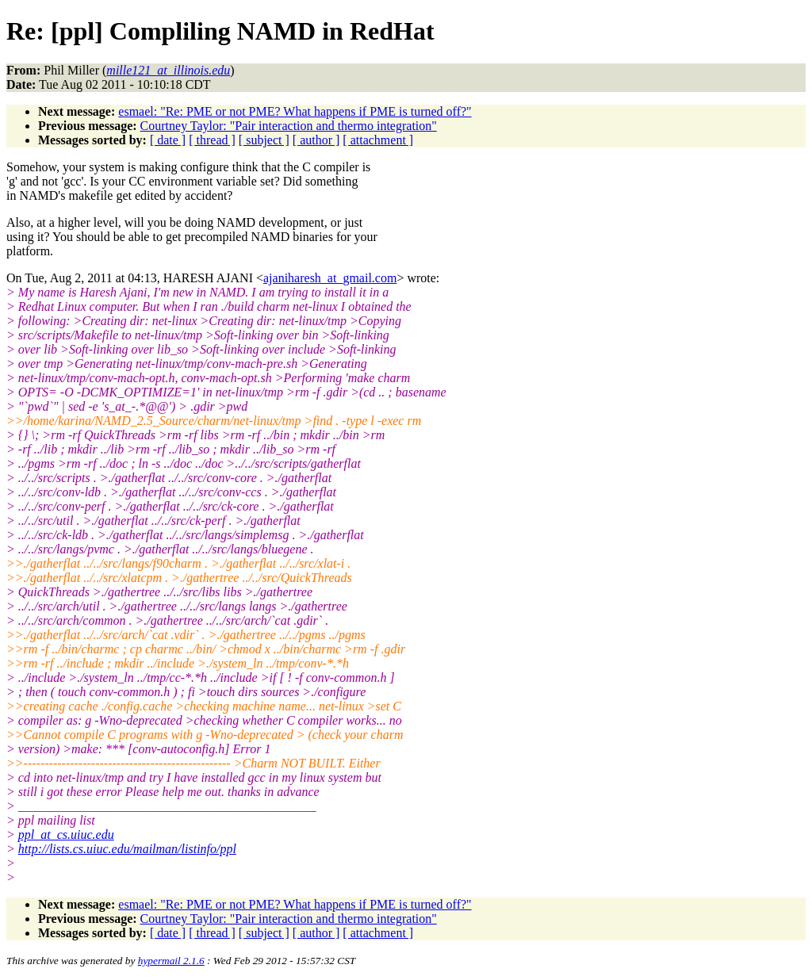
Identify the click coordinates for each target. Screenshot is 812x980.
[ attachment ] (378, 140)
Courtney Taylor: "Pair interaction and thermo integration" (288, 125)
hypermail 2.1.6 (171, 961)
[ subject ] (264, 140)
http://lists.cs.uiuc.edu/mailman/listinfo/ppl (127, 849)
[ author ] (316, 140)
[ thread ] (212, 140)
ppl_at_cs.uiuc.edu (66, 834)
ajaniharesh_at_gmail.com (329, 278)
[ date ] (168, 140)
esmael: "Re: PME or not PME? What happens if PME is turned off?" (294, 111)
